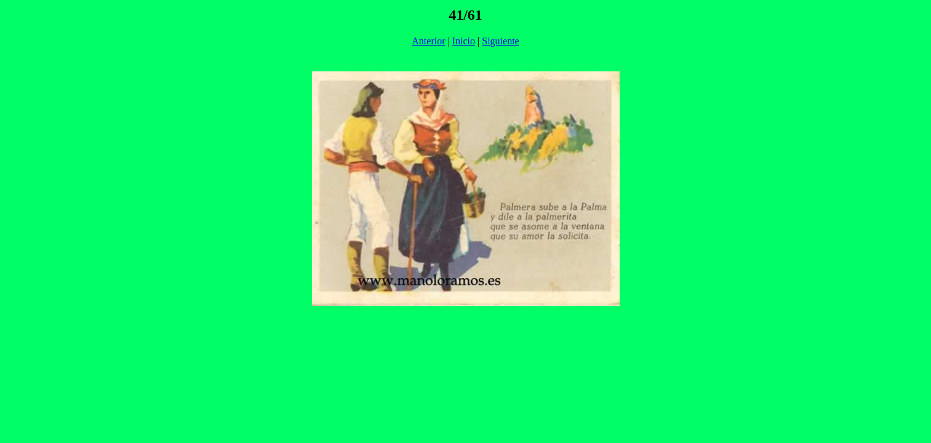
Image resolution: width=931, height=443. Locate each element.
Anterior (428, 41)
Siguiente (500, 41)
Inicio (463, 41)
